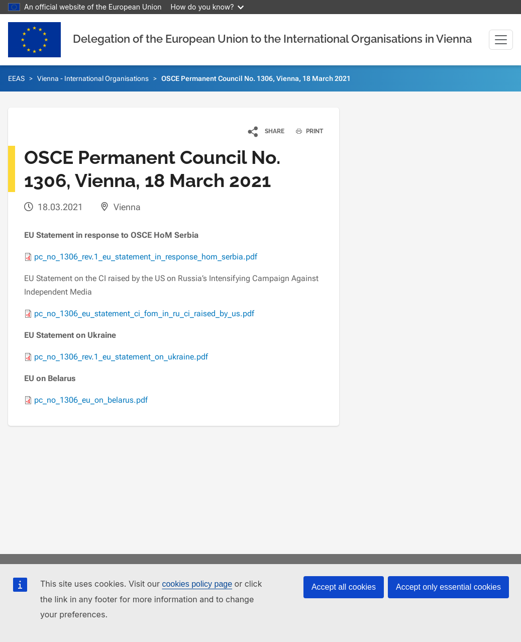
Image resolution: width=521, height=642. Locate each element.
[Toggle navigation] (501, 40)
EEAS (16, 78)
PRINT (305, 131)
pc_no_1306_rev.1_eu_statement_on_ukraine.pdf (121, 356)
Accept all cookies (343, 587)
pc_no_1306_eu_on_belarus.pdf (91, 400)
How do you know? (207, 7)
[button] (266, 131)
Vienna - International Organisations (93, 78)
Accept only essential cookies (448, 587)
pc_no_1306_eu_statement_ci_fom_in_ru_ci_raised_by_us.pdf (144, 313)
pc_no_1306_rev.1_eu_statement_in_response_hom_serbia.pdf (145, 256)
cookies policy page (197, 584)
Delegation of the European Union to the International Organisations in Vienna (272, 38)
